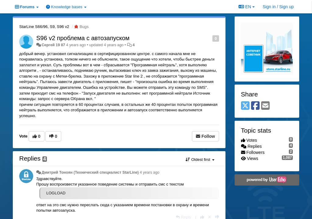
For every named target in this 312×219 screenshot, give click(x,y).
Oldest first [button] (200, 159)
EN (247, 6)
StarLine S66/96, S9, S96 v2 (44, 26)
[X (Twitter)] (245, 106)
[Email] (265, 106)
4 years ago (150, 172)
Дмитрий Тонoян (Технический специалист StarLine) (90, 172)
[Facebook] (255, 106)
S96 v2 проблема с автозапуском (82, 38)
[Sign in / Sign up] (278, 7)
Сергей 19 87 (53, 45)
